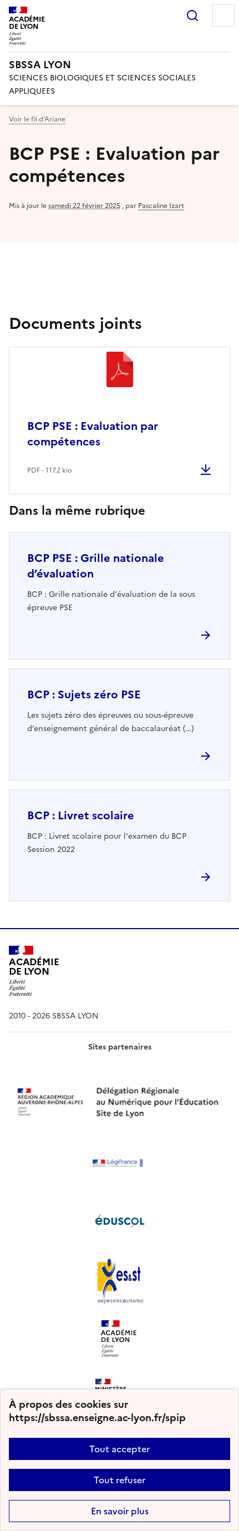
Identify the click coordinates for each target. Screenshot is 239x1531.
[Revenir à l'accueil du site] (34, 971)
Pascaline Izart (161, 206)
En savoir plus (120, 1511)
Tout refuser (119, 1480)
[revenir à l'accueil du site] (119, 65)
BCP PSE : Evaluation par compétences (92, 434)
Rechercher (192, 15)
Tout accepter (119, 1449)
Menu (223, 15)
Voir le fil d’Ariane (37, 119)
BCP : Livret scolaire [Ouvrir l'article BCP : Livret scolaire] (80, 815)
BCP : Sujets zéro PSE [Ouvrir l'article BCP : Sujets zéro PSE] (84, 694)
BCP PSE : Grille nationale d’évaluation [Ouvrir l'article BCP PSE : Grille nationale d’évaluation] (95, 566)
